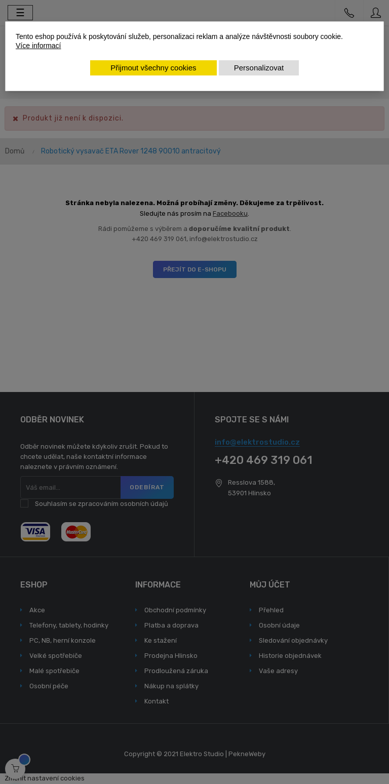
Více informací (38, 46)
